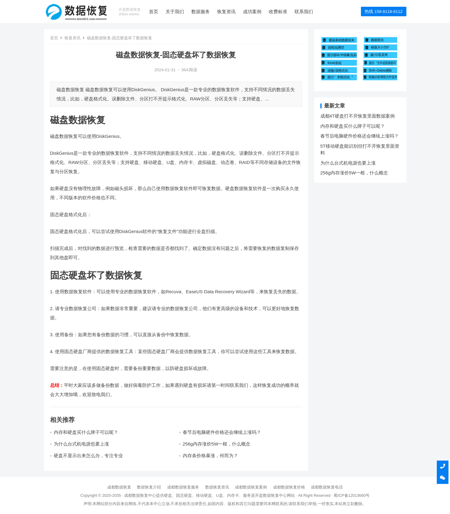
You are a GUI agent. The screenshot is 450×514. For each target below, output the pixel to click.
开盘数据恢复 (267, 495)
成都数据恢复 (119, 487)
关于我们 (175, 11)
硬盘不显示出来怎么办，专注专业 (88, 455)
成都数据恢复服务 (183, 487)
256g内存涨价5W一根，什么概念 (217, 443)
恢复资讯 (226, 11)
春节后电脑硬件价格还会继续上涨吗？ (222, 432)
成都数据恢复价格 (289, 487)
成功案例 (252, 11)
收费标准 (278, 11)
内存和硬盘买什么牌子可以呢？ (86, 432)
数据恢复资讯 (217, 487)
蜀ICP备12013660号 (352, 495)
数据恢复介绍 (149, 487)
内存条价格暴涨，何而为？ (210, 455)
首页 (153, 11)
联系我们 (304, 11)
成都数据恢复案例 (251, 487)
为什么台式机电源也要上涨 (81, 443)
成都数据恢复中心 (140, 495)
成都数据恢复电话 (327, 487)
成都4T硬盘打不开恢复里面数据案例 (357, 116)
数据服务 (200, 11)
